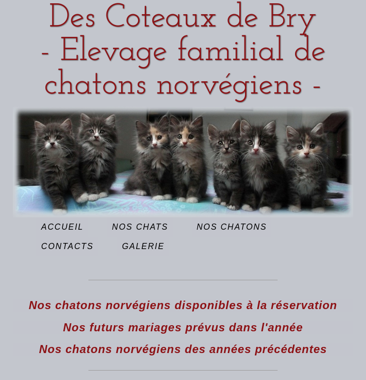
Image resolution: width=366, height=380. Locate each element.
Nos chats (140, 227)
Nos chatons (232, 227)
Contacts (67, 246)
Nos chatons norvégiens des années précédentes (183, 349)
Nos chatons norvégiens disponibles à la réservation (183, 305)
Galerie (143, 246)
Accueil (62, 227)
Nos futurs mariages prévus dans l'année (183, 327)
